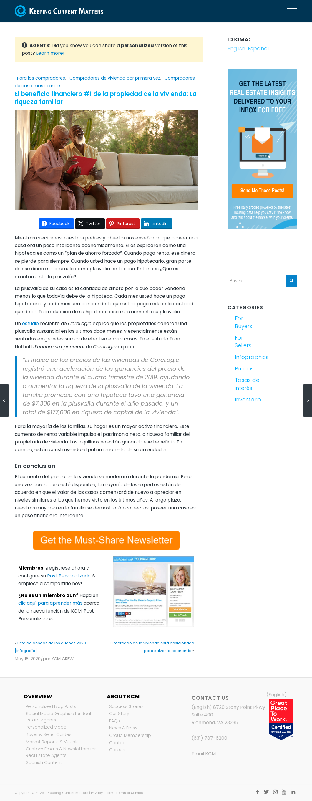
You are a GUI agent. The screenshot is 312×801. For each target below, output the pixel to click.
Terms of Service (129, 792)
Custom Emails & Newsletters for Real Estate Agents (61, 752)
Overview (38, 696)
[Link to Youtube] (284, 791)
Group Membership (130, 735)
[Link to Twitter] (266, 791)
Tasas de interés (247, 383)
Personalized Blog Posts (51, 706)
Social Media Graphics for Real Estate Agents (58, 717)
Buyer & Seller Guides (49, 734)
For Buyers (243, 322)
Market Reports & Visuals (52, 742)
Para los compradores (41, 78)
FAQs (114, 721)
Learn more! (50, 53)
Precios (244, 368)
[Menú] (290, 11)
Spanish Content (44, 762)
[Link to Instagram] (275, 791)
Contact (118, 743)
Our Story (119, 713)
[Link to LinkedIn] (292, 791)
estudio (30, 323)
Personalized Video (46, 727)
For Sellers (243, 341)
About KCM (123, 696)
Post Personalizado (69, 576)
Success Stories (126, 706)
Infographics (247, 357)
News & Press (123, 728)
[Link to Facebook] (257, 791)
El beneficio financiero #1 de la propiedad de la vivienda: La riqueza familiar (106, 98)
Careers (118, 750)
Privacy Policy (102, 792)
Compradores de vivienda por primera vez (114, 78)
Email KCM (204, 753)
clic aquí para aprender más (50, 603)
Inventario (247, 399)
